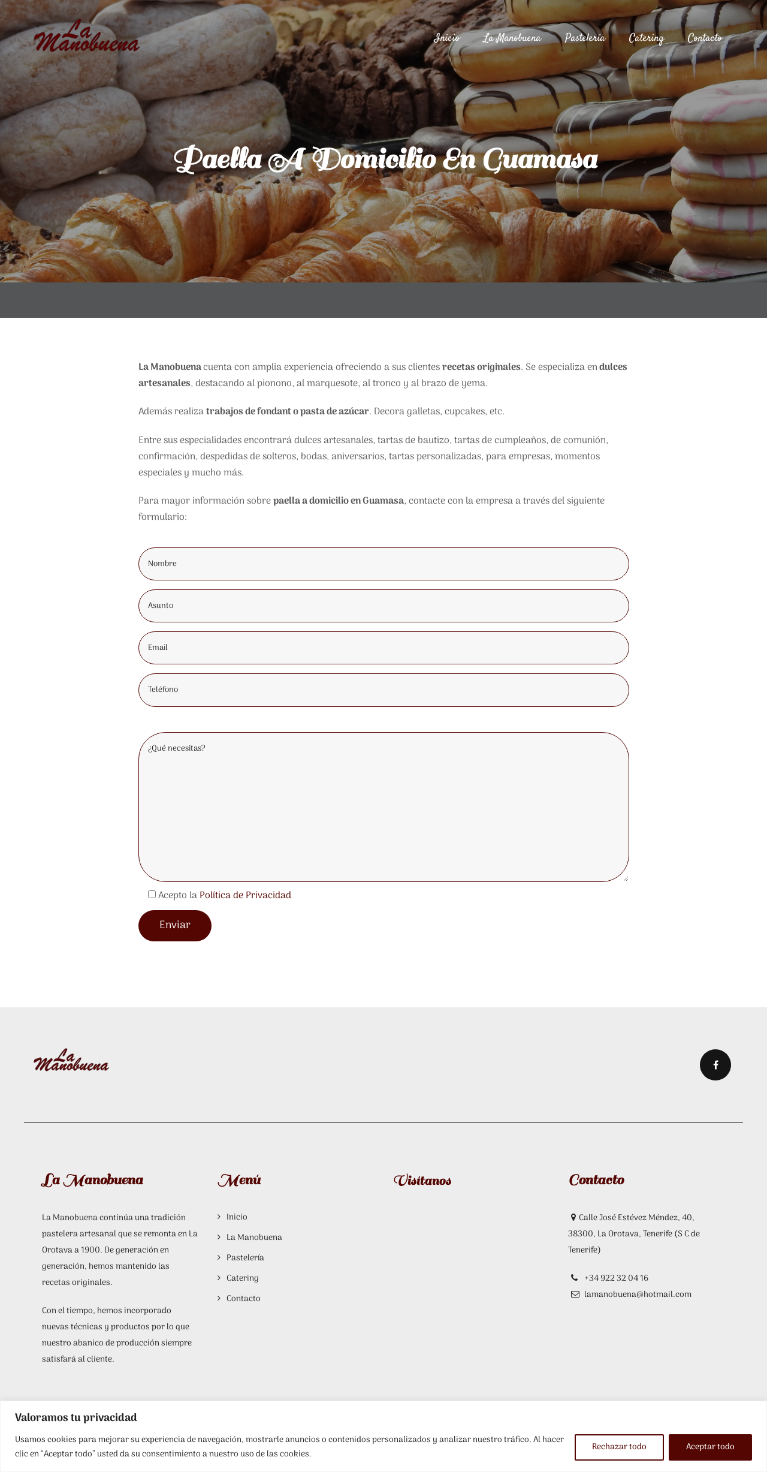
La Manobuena (512, 38)
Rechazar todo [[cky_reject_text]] (619, 1447)
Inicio (447, 38)
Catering (646, 38)
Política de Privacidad (245, 896)
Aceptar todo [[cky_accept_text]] (710, 1447)
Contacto (705, 38)
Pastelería (585, 38)
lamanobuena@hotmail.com (637, 1295)
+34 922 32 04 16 (615, 1279)
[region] (383, 1436)
